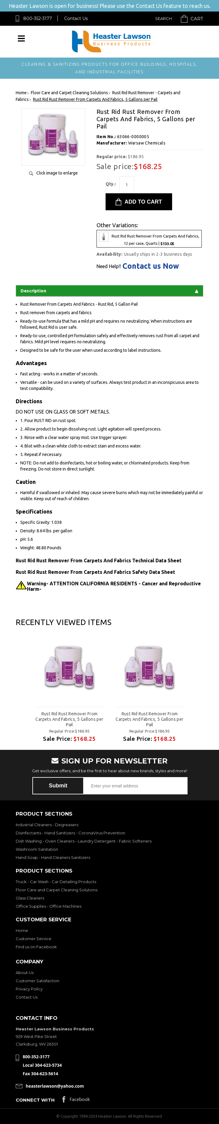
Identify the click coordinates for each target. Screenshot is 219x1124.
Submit (58, 786)
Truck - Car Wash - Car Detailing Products (56, 881)
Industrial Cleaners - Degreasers (47, 824)
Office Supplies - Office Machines (48, 906)
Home (22, 930)
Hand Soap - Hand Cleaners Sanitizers (53, 857)
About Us (25, 972)
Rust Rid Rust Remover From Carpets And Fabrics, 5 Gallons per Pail (69, 719)
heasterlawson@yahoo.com (55, 1086)
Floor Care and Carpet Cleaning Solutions (56, 889)
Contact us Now (151, 266)
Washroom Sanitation (37, 849)
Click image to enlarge (57, 173)
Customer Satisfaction (37, 980)
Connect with (35, 1100)
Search (163, 18)
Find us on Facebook (36, 946)
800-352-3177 (37, 18)
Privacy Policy (29, 988)
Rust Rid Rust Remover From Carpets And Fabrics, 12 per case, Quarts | (149, 239)
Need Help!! (108, 266)
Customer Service (33, 938)
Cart (197, 19)
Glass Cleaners (30, 898)
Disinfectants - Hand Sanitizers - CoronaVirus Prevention (70, 832)
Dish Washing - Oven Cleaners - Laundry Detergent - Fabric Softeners (84, 841)
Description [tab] (109, 290)
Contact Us (76, 18)
